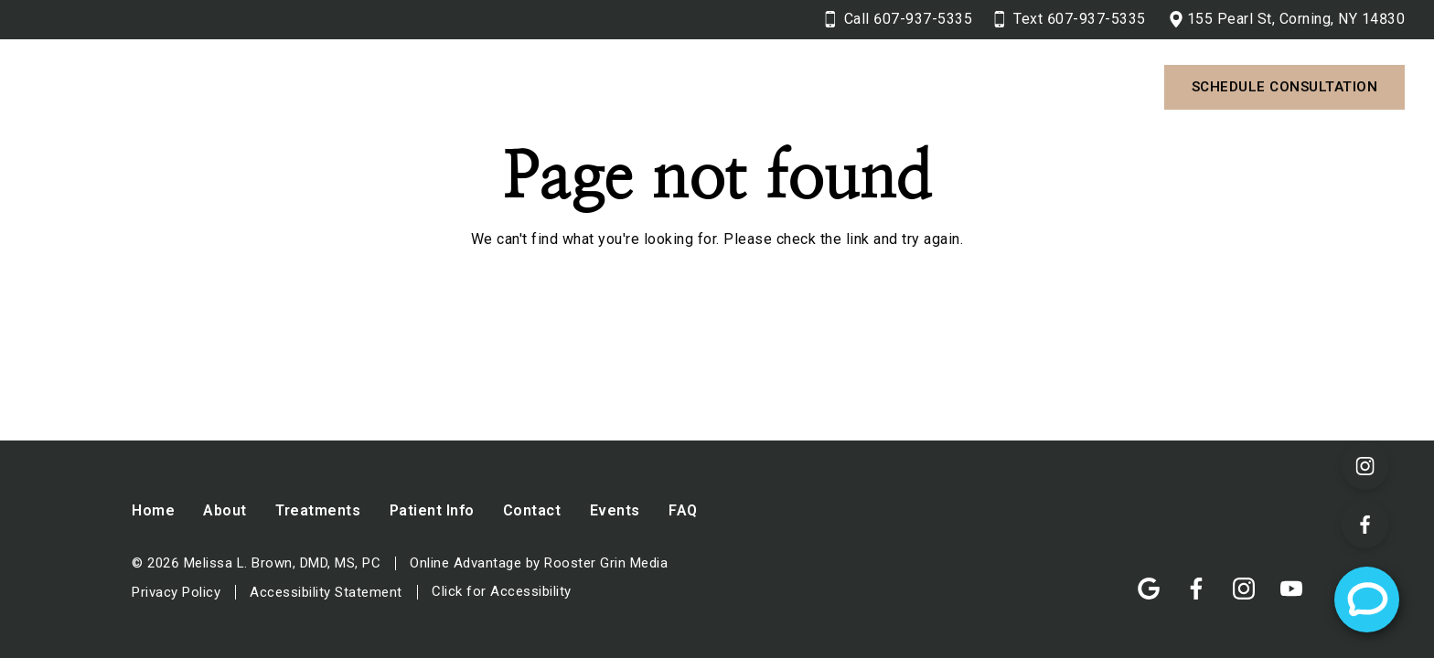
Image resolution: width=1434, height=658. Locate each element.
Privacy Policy (176, 592)
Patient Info (722, 86)
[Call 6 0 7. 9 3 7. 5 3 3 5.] (899, 19)
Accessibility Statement (326, 592)
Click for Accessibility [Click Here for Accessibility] (502, 592)
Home (153, 510)
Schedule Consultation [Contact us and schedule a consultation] (1285, 87)
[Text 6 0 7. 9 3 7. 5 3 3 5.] (1070, 19)
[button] (476, 87)
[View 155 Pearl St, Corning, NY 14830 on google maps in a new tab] (1287, 19)
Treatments (572, 86)
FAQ (683, 510)
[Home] (189, 87)
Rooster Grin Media (606, 563)
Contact (859, 86)
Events (615, 510)
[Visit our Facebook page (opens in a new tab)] (1365, 524)
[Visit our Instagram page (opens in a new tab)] (1365, 466)
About (443, 86)
